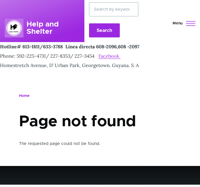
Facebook (109, 56)
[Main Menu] (182, 23)
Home (24, 96)
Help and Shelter (43, 28)
